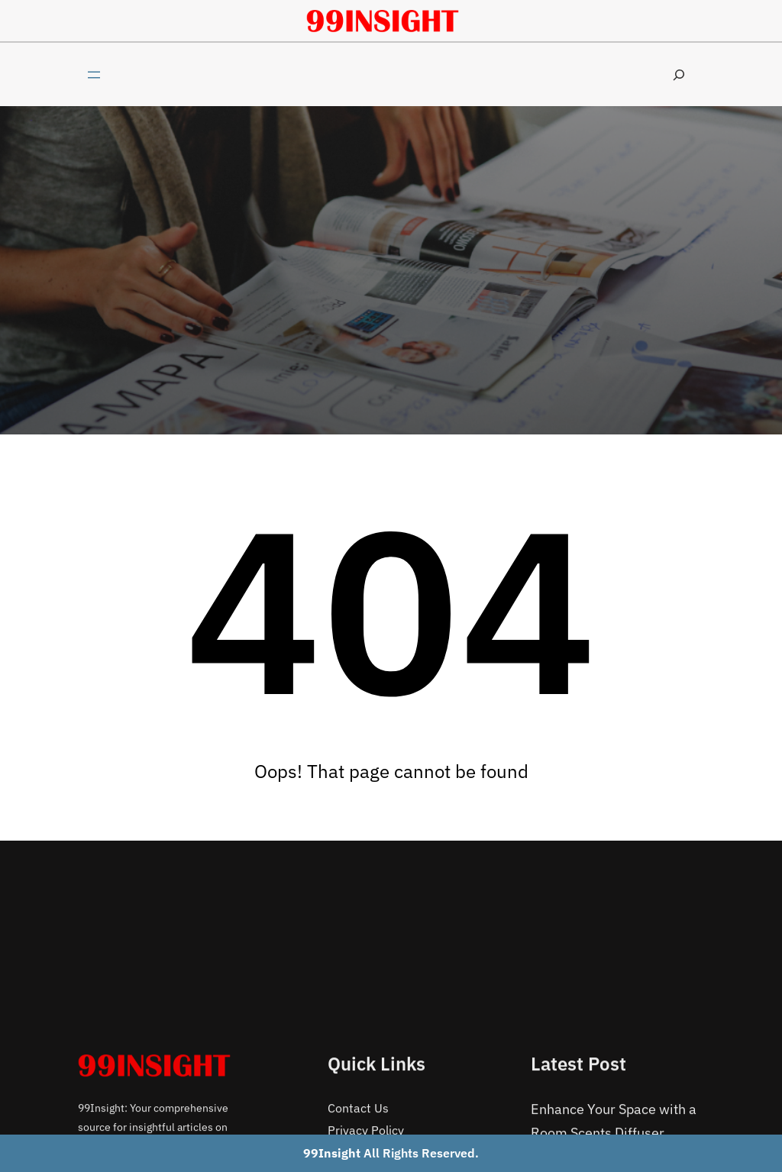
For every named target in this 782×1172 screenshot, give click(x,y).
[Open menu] (94, 75)
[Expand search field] (679, 74)
